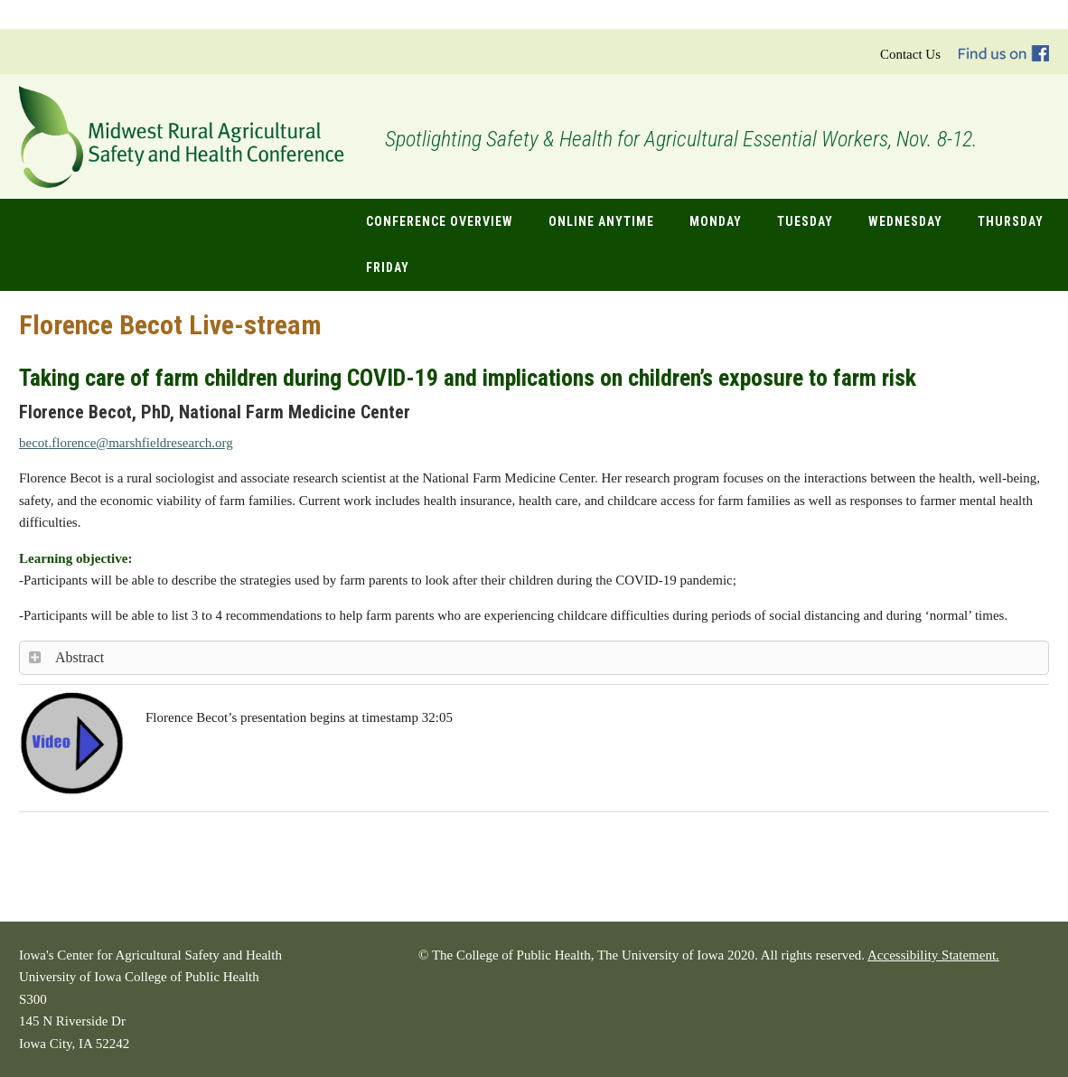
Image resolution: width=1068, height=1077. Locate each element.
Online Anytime (601, 221)
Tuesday (805, 221)
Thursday (1011, 221)
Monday (715, 221)
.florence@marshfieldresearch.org (126, 442)
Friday (387, 267)
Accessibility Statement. (933, 955)
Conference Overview (439, 221)
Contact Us (910, 54)
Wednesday (905, 221)
